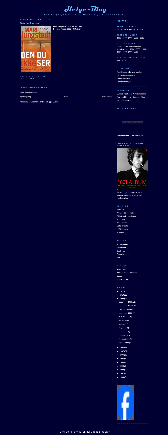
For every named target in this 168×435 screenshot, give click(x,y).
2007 (124, 29)
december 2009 (125, 302)
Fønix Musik (122, 222)
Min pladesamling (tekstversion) (130, 135)
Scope (119, 276)
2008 (130, 29)
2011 (122, 291)
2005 (138, 49)
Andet (124, 60)
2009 (136, 29)
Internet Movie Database (127, 273)
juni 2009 (123, 324)
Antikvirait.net (122, 244)
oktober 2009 (124, 309)
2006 (119, 29)
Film (118, 60)
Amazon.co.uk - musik (126, 213)
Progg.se (120, 232)
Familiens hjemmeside (126, 75)
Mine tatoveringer (124, 82)
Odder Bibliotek (123, 254)
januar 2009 (124, 343)
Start (66, 97)
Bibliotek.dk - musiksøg (126, 216)
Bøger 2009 (35, 78)
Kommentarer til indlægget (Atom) (44, 102)
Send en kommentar (28, 93)
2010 (142, 29)
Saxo (119, 257)
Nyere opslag (25, 97)
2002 (122, 370)
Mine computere (123, 78)
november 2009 (125, 306)
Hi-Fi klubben (122, 229)
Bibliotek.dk (121, 248)
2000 (122, 377)
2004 (122, 362)
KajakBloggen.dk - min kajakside (130, 72)
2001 (122, 373)
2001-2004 (129, 49)
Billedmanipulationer (133, 46)
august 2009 (124, 317)
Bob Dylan (121, 219)
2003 (122, 366)
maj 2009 (123, 328)
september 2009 (126, 313)
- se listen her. (122, 198)
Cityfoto (120, 46)
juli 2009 (122, 320)
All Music (120, 210)
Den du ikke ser (29, 23)
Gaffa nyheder (122, 226)
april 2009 (123, 332)
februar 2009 (124, 339)
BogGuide (121, 251)
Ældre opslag (107, 97)
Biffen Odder (122, 269)
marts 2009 (124, 335)
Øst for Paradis (123, 279)
